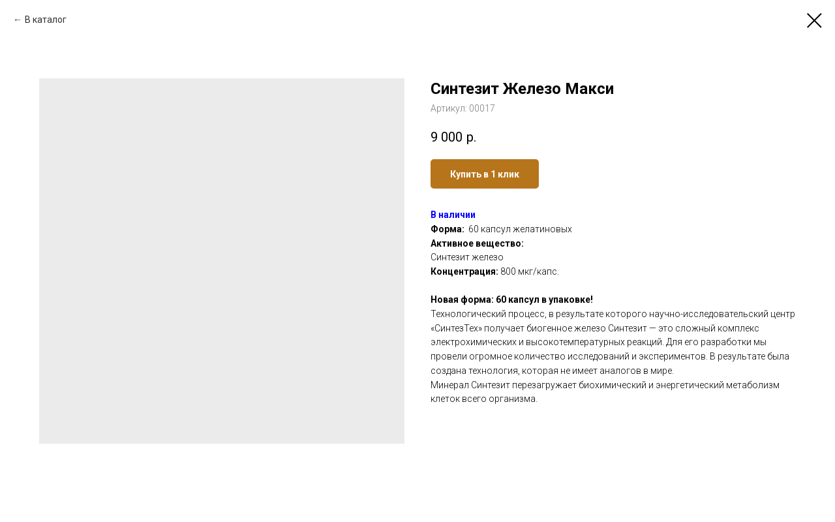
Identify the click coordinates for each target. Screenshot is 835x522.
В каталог (46, 19)
